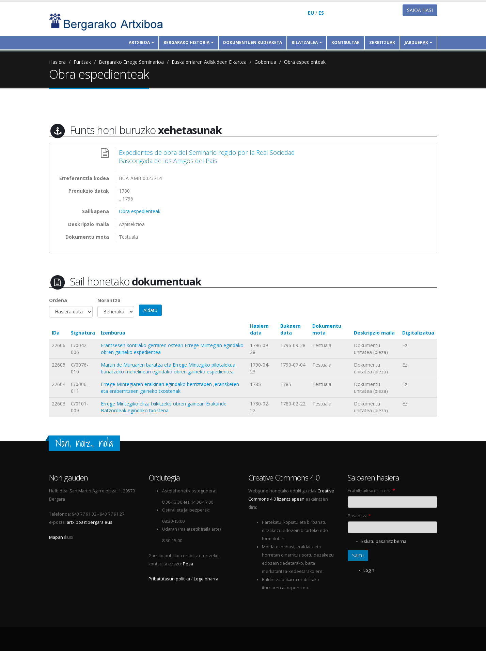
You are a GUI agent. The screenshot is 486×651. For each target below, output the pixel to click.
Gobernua (265, 62)
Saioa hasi (420, 10)
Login (368, 570)
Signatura (83, 332)
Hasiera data (259, 329)
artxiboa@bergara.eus (89, 522)
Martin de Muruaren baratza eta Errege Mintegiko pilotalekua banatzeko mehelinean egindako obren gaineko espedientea (168, 368)
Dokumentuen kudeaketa (252, 42)
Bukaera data (290, 329)
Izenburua (113, 332)
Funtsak (82, 62)
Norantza (109, 300)
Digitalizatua (418, 332)
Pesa (188, 564)
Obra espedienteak (305, 62)
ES (321, 13)
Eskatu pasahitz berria (383, 541)
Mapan (56, 537)
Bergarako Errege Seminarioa (131, 62)
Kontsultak (345, 42)
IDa (56, 332)
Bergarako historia (188, 42)
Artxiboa (141, 42)
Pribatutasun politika (169, 579)
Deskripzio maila (374, 332)
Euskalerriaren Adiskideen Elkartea (209, 62)
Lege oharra (206, 579)
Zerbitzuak (382, 42)
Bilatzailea (307, 42)
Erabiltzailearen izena (371, 490)
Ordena (58, 300)
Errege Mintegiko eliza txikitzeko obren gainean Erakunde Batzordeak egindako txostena (163, 407)
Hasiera (57, 62)
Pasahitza (359, 516)
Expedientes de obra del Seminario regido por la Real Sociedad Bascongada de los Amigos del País (207, 156)
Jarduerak (418, 42)
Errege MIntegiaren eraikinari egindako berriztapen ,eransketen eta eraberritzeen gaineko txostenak (170, 387)
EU (311, 13)
